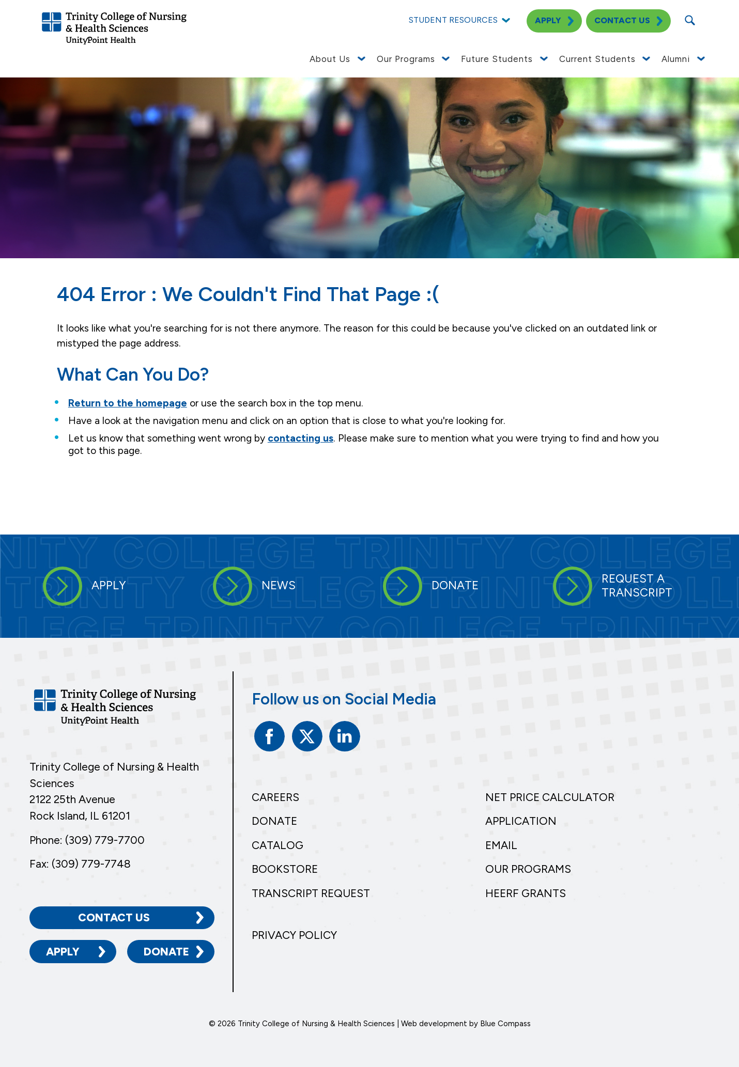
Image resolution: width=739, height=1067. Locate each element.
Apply (63, 951)
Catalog (277, 845)
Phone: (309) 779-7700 (87, 840)
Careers (275, 797)
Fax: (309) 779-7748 (80, 863)
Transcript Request (311, 893)
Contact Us (114, 917)
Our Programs (528, 868)
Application (521, 820)
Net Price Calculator (549, 797)
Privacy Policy (294, 935)
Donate (166, 951)
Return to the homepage (127, 403)
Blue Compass (505, 1023)
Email (501, 845)
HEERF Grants (525, 893)
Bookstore (285, 868)
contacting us (300, 438)
